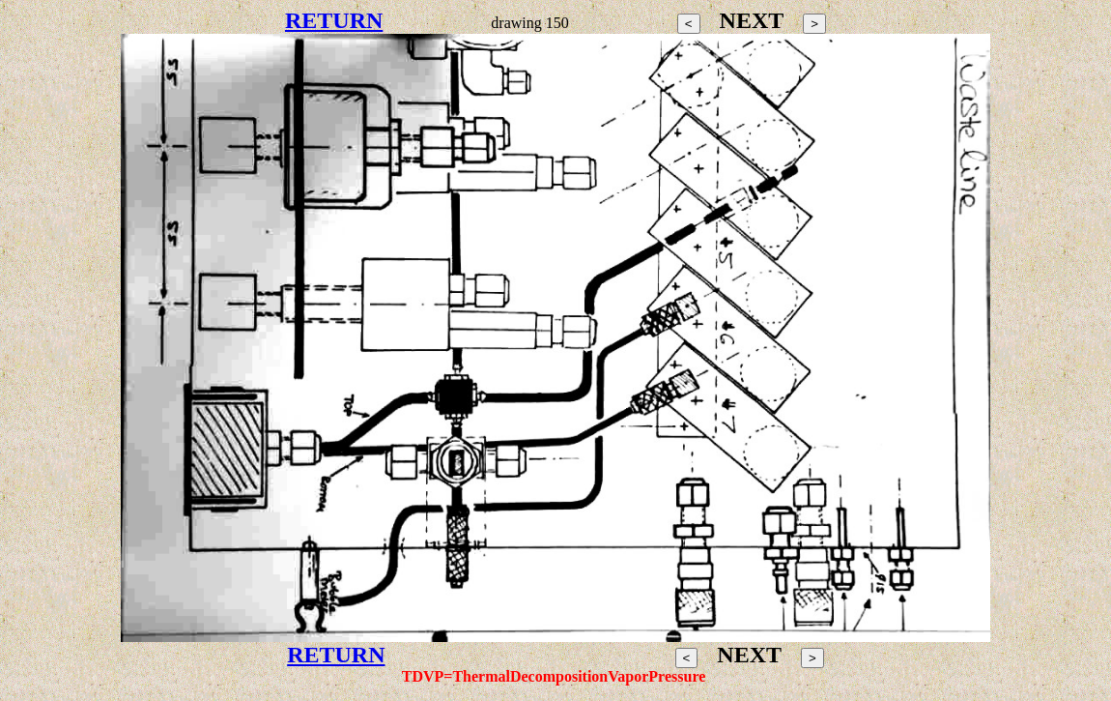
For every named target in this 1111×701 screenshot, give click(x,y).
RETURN (334, 20)
